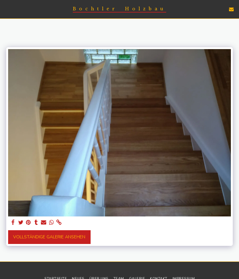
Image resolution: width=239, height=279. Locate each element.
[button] (7, 9)
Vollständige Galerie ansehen (49, 237)
